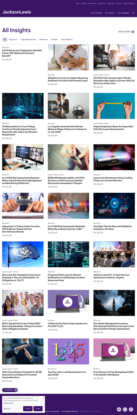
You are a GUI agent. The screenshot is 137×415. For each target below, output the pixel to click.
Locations (101, 3)
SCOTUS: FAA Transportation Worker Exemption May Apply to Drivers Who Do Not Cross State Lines (114, 81)
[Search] (132, 13)
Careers (84, 3)
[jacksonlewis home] (17, 11)
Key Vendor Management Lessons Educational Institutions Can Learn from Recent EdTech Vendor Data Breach (113, 326)
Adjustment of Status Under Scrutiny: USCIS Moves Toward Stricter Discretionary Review (21, 229)
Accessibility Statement (69, 411)
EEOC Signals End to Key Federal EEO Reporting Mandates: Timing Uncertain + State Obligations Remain (22, 326)
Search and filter (124, 32)
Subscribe (110, 3)
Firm (77, 3)
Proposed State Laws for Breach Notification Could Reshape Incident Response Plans (66, 278)
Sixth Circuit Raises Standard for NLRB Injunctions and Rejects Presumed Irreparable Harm (22, 375)
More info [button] (7, 408)
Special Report (67, 39)
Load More (8, 390)
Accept (38, 408)
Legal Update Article (28, 39)
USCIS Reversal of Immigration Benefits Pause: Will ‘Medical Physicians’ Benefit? (22, 53)
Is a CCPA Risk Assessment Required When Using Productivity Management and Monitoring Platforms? (22, 180)
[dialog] (23, 404)
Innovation (92, 3)
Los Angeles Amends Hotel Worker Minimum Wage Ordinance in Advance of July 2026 (67, 129)
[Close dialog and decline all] (43, 397)
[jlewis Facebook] (131, 409)
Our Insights (123, 13)
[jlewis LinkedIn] (119, 409)
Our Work (109, 13)
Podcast (54, 39)
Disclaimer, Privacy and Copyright (47, 411)
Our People (96, 13)
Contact (119, 3)
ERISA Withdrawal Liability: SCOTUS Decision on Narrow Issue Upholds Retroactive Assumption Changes (66, 180)
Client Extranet (129, 3)
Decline (27, 408)
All (5, 39)
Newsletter (43, 39)
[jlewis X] (125, 409)
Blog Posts (13, 39)
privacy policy (8, 403)
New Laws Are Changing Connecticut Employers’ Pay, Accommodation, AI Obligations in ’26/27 (21, 278)
